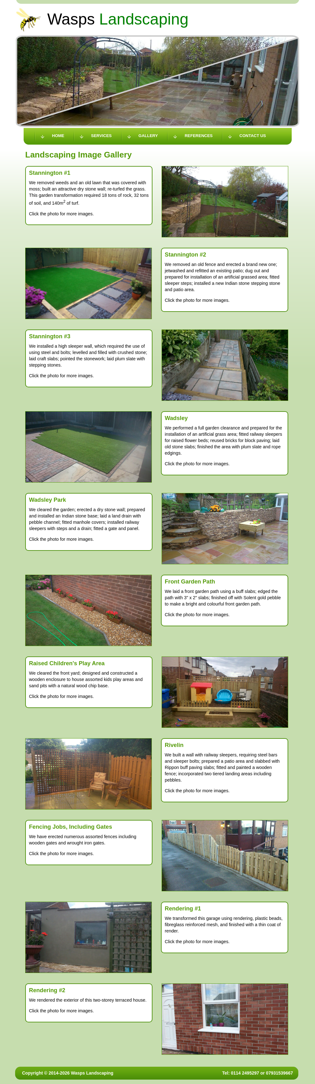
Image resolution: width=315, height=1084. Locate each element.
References (199, 135)
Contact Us (252, 135)
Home (58, 135)
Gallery (148, 135)
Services (101, 135)
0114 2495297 (245, 1073)
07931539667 (279, 1073)
